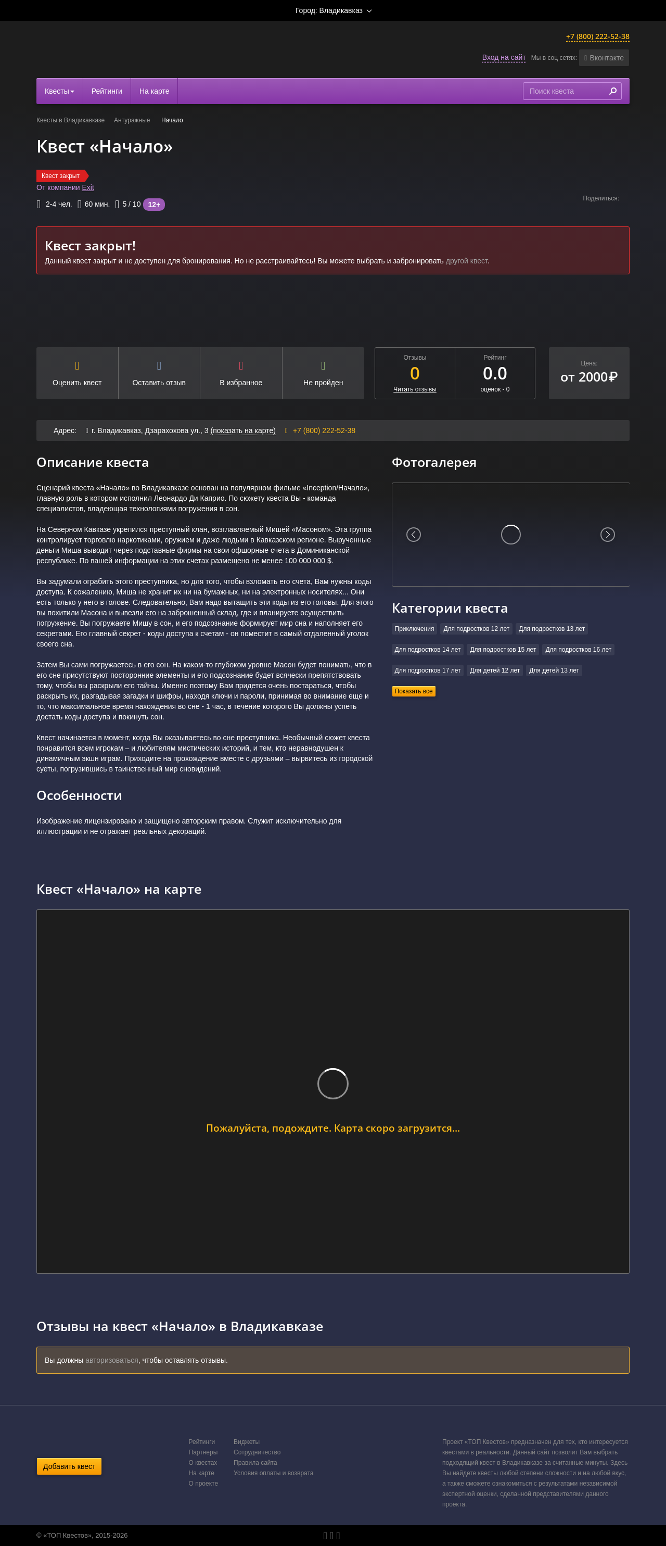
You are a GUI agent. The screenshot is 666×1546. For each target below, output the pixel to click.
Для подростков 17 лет (428, 670)
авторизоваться (111, 1360)
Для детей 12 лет (495, 670)
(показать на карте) (242, 430)
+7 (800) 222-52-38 (598, 36)
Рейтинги (107, 91)
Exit (88, 187)
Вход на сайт (504, 57)
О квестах (203, 1462)
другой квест (467, 261)
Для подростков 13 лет (552, 628)
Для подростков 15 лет (503, 649)
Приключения (414, 628)
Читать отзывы (415, 389)
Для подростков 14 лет (428, 649)
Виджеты (247, 1442)
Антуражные (133, 120)
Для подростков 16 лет (578, 649)
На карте (154, 91)
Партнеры (203, 1452)
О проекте (204, 1483)
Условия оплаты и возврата (273, 1473)
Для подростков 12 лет (476, 628)
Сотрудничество (257, 1452)
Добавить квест (69, 1466)
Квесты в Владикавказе (70, 120)
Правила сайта (255, 1462)
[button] (604, 58)
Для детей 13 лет (554, 670)
